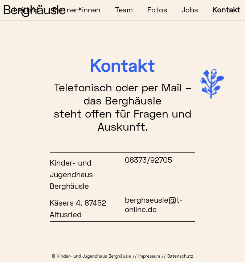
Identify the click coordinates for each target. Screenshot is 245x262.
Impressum (149, 256)
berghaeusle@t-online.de (154, 204)
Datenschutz (180, 256)
